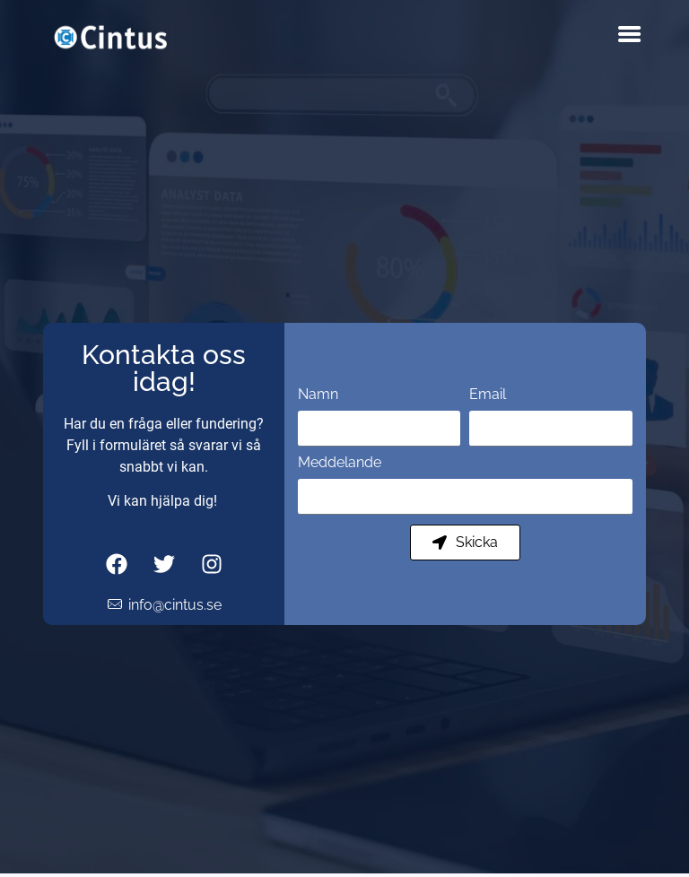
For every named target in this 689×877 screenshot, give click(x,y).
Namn (318, 395)
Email (487, 395)
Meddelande (339, 463)
